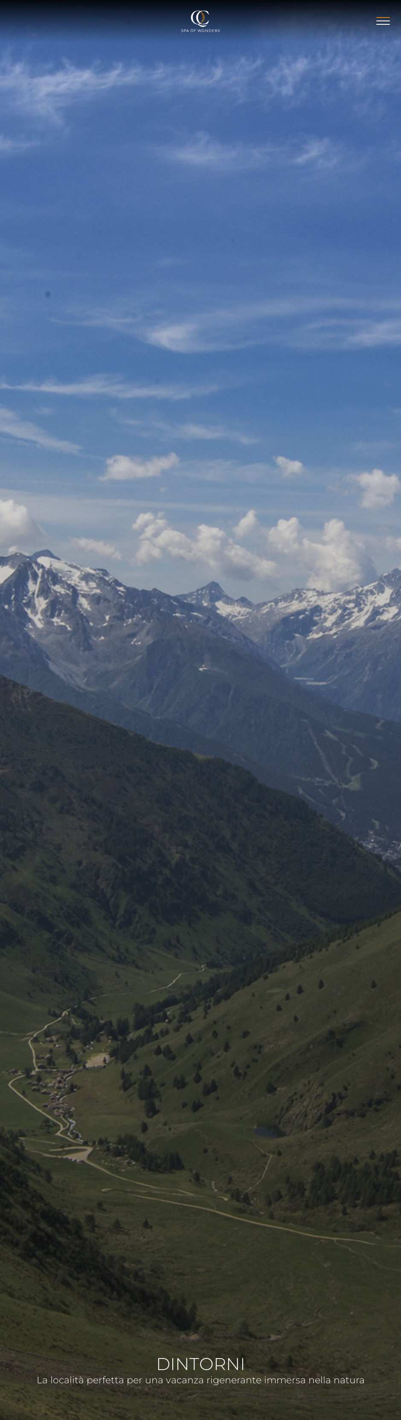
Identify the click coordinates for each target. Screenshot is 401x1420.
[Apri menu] (383, 21)
